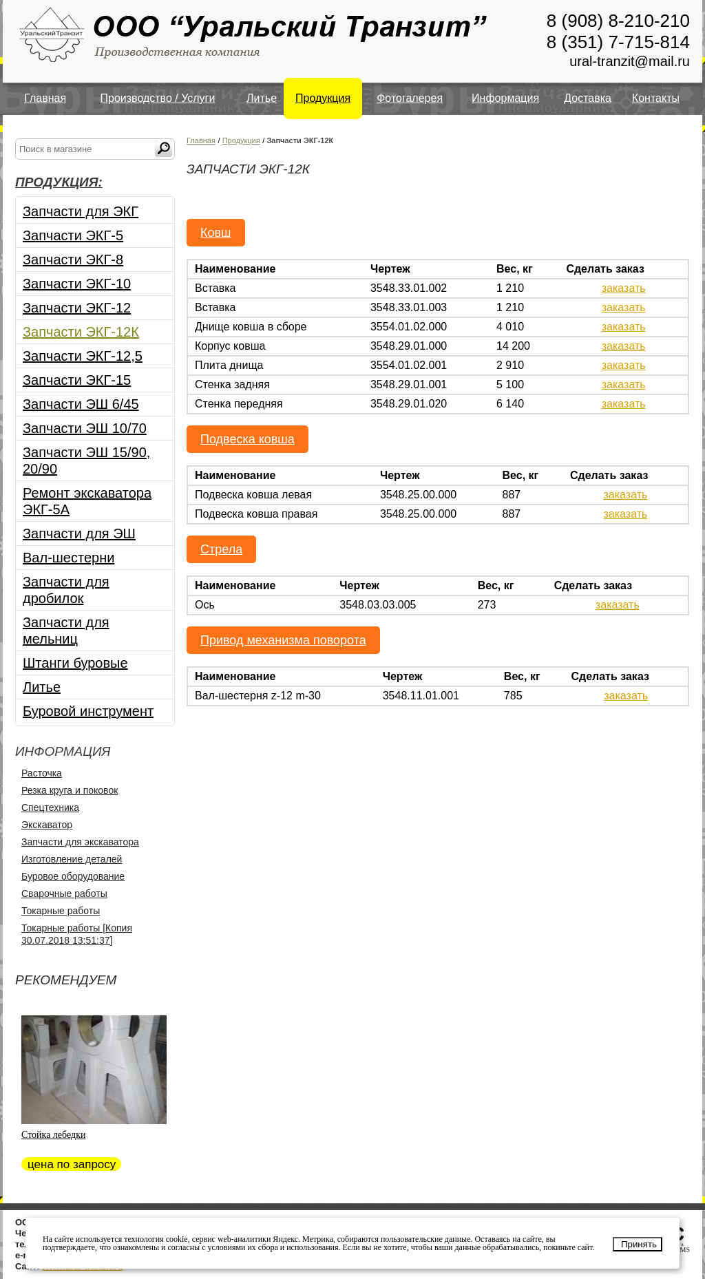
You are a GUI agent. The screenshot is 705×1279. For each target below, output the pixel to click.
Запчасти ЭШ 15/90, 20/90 (86, 460)
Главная (45, 98)
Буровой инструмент (88, 711)
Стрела (221, 549)
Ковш (215, 233)
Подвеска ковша (247, 439)
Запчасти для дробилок (66, 590)
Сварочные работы (64, 893)
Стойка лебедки (53, 1135)
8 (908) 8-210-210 (618, 20)
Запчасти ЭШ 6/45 (81, 404)
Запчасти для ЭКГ (80, 211)
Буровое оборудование (73, 876)
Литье (261, 98)
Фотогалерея (410, 98)
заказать (624, 288)
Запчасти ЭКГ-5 (73, 235)
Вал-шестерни (68, 557)
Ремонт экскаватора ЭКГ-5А (87, 501)
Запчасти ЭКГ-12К (81, 331)
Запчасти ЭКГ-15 (77, 380)
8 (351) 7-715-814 (618, 42)
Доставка (587, 98)
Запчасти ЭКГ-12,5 (83, 355)
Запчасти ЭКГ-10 (77, 283)
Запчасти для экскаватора (80, 841)
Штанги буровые (75, 662)
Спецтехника (50, 807)
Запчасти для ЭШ (79, 533)
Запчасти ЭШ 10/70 (85, 428)
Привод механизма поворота (283, 640)
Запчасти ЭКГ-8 (73, 259)
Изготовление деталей (71, 859)
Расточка (41, 773)
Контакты (656, 98)
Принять (639, 1244)
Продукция (322, 98)
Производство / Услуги (158, 98)
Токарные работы (60, 910)
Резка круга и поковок (69, 790)
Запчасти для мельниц (66, 630)
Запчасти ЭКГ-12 (77, 307)
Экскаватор (46, 824)
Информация (505, 98)
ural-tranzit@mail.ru (629, 61)
